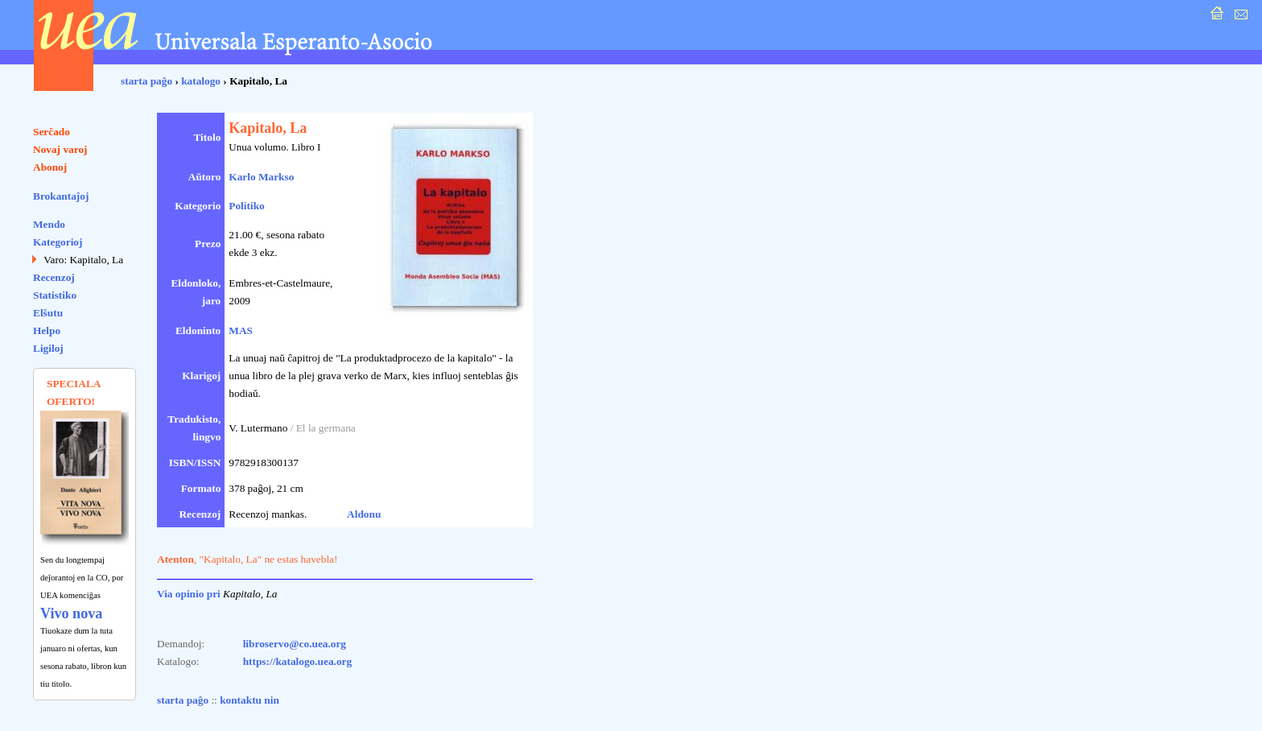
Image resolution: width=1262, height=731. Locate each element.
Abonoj (50, 167)
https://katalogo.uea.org (298, 661)
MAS (241, 330)
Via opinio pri (189, 594)
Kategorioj (57, 242)
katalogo (201, 81)
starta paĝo (146, 81)
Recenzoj (54, 277)
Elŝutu (48, 313)
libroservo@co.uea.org (294, 644)
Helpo (46, 330)
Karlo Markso (261, 177)
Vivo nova (71, 613)
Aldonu (364, 514)
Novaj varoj (60, 149)
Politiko (246, 206)
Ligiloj (48, 348)
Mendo (49, 224)
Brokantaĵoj (61, 196)
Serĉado (51, 132)
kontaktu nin (249, 700)
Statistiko (54, 295)
